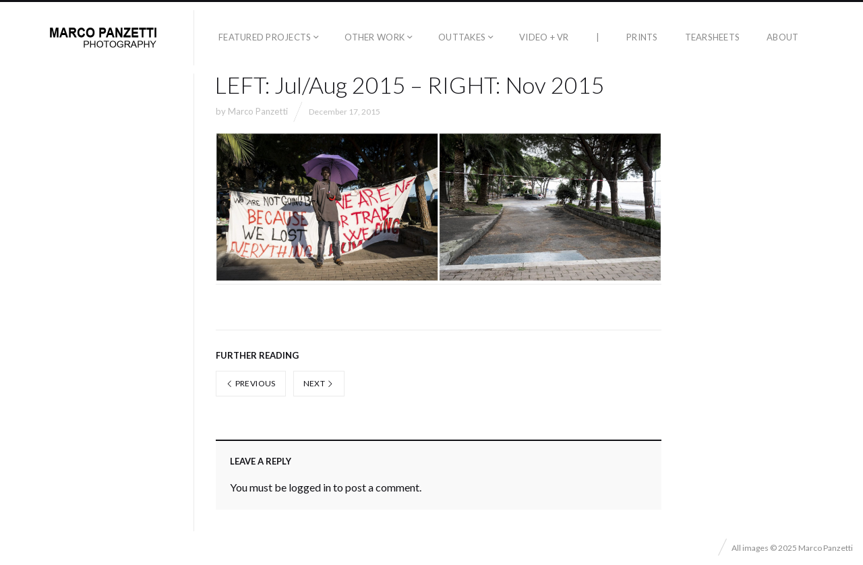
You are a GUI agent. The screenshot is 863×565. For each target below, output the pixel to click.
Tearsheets (712, 37)
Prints (642, 37)
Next (318, 383)
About (782, 37)
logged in (310, 487)
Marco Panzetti (258, 111)
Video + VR (544, 37)
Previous (251, 383)
